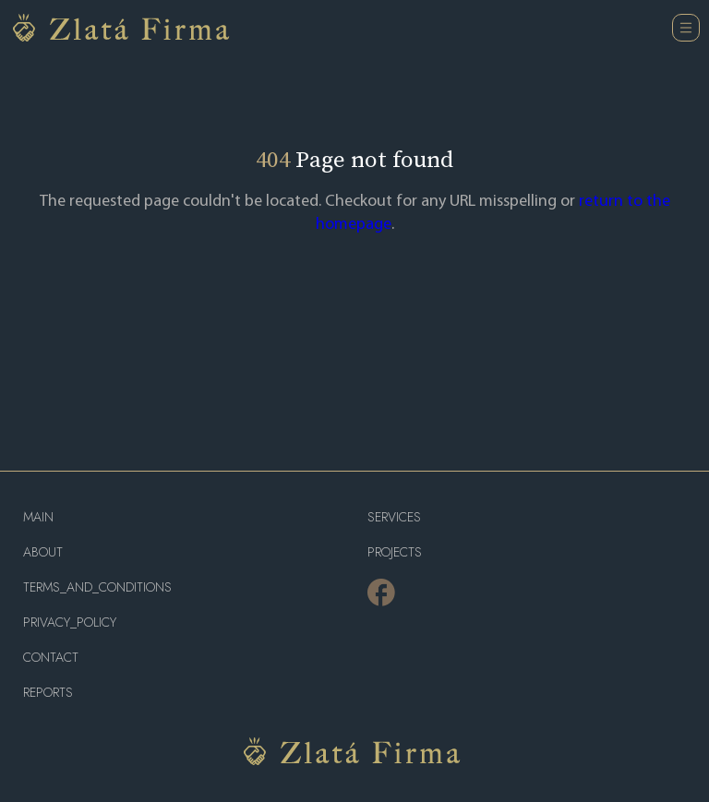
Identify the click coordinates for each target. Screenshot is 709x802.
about (43, 552)
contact (50, 657)
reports (48, 692)
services (394, 517)
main (38, 517)
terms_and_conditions (97, 587)
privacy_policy (69, 622)
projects (394, 552)
